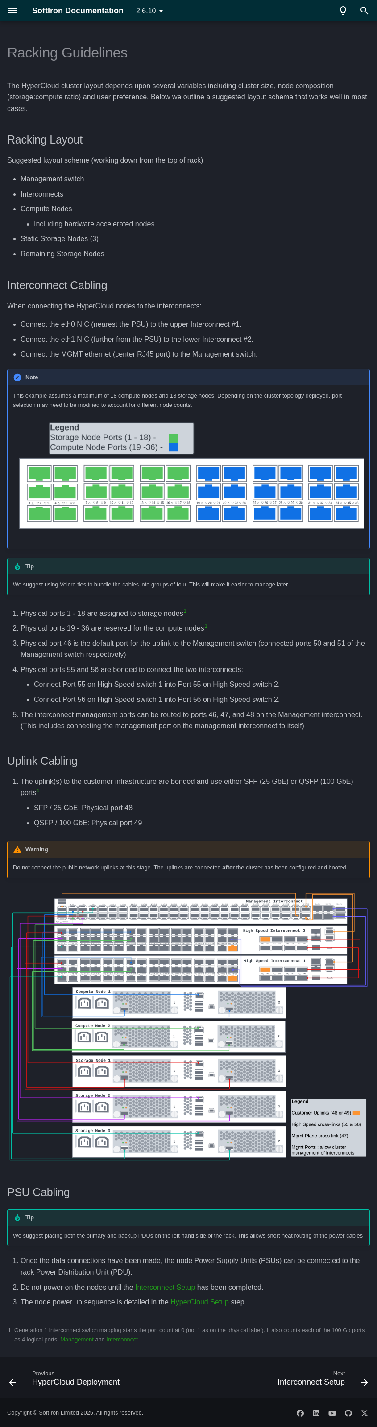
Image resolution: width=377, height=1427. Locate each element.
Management (77, 1339)
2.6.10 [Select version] (146, 11)
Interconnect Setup (165, 1287)
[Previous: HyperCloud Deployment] (66, 1380)
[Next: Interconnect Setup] (321, 1380)
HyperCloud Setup (199, 1302)
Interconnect (121, 1339)
